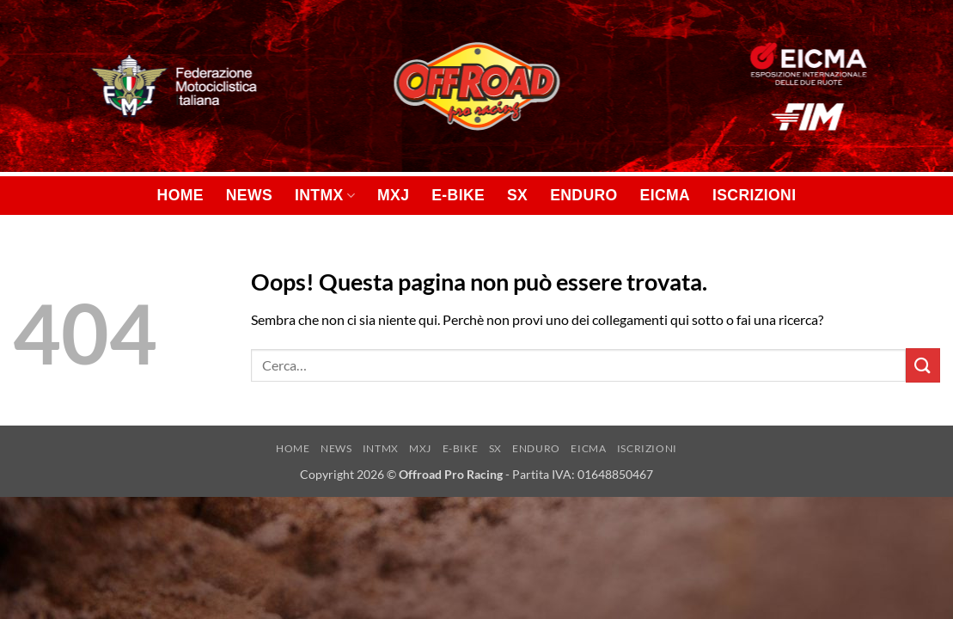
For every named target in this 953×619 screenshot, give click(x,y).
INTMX (325, 195)
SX (517, 195)
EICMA (665, 195)
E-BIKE (458, 195)
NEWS (249, 195)
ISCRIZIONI (754, 195)
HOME (180, 195)
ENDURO (583, 195)
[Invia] (923, 365)
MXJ (393, 195)
